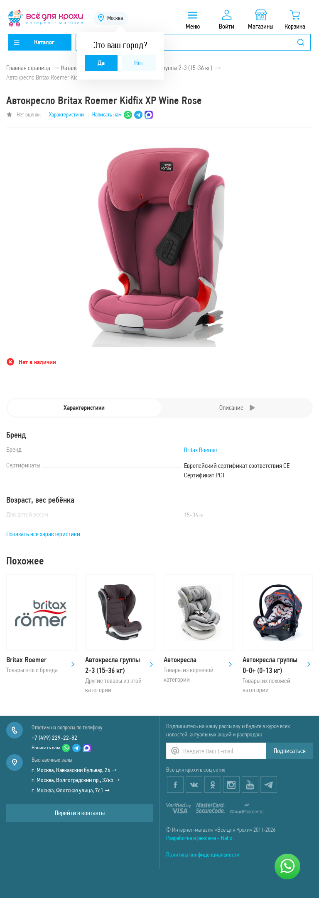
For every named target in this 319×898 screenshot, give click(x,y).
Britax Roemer (201, 450)
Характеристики (66, 114)
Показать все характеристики (43, 534)
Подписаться (290, 751)
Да (101, 63)
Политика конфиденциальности (202, 854)
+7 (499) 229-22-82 (54, 737)
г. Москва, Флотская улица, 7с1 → (71, 790)
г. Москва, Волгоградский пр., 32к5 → (76, 780)
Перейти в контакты (80, 813)
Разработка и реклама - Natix (199, 838)
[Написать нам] (287, 866)
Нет (138, 63)
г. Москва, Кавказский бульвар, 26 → (74, 770)
